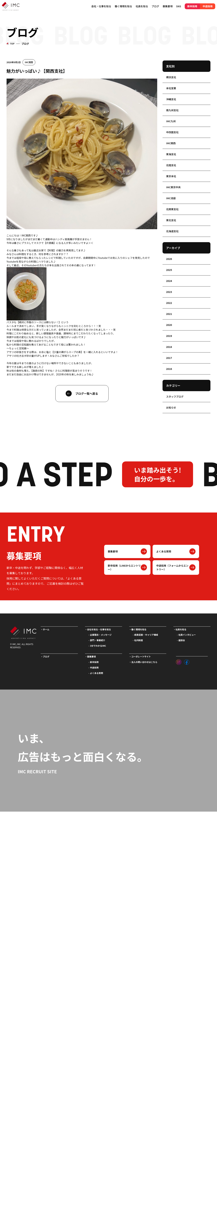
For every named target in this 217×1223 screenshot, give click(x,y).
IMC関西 (29, 62)
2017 (169, 358)
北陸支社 (171, 165)
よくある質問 (163, 551)
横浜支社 (171, 77)
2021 (169, 314)
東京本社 (171, 176)
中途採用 (208, 6)
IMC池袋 (171, 198)
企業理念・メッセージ (101, 634)
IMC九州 (171, 121)
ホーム (46, 629)
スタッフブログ (174, 396)
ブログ (155, 6)
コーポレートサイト (141, 656)
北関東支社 (172, 209)
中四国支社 (172, 132)
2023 (169, 292)
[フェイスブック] (186, 661)
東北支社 (171, 220)
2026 (169, 259)
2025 (169, 270)
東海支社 (171, 154)
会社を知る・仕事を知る (99, 629)
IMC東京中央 (173, 187)
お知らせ (171, 407)
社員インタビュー (187, 634)
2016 (169, 369)
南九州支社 (172, 110)
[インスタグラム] (178, 661)
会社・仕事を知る (101, 6)
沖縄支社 (171, 99)
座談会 (181, 640)
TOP (12, 43)
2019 (169, 336)
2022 (169, 303)
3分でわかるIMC (98, 645)
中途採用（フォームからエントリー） (172, 567)
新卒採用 (192, 6)
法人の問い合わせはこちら (144, 662)
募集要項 (113, 551)
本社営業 (171, 88)
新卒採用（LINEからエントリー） (124, 567)
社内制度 (138, 640)
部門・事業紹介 (97, 640)
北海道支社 (172, 231)
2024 (169, 281)
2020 (169, 325)
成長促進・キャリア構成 (146, 634)
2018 (169, 347)
